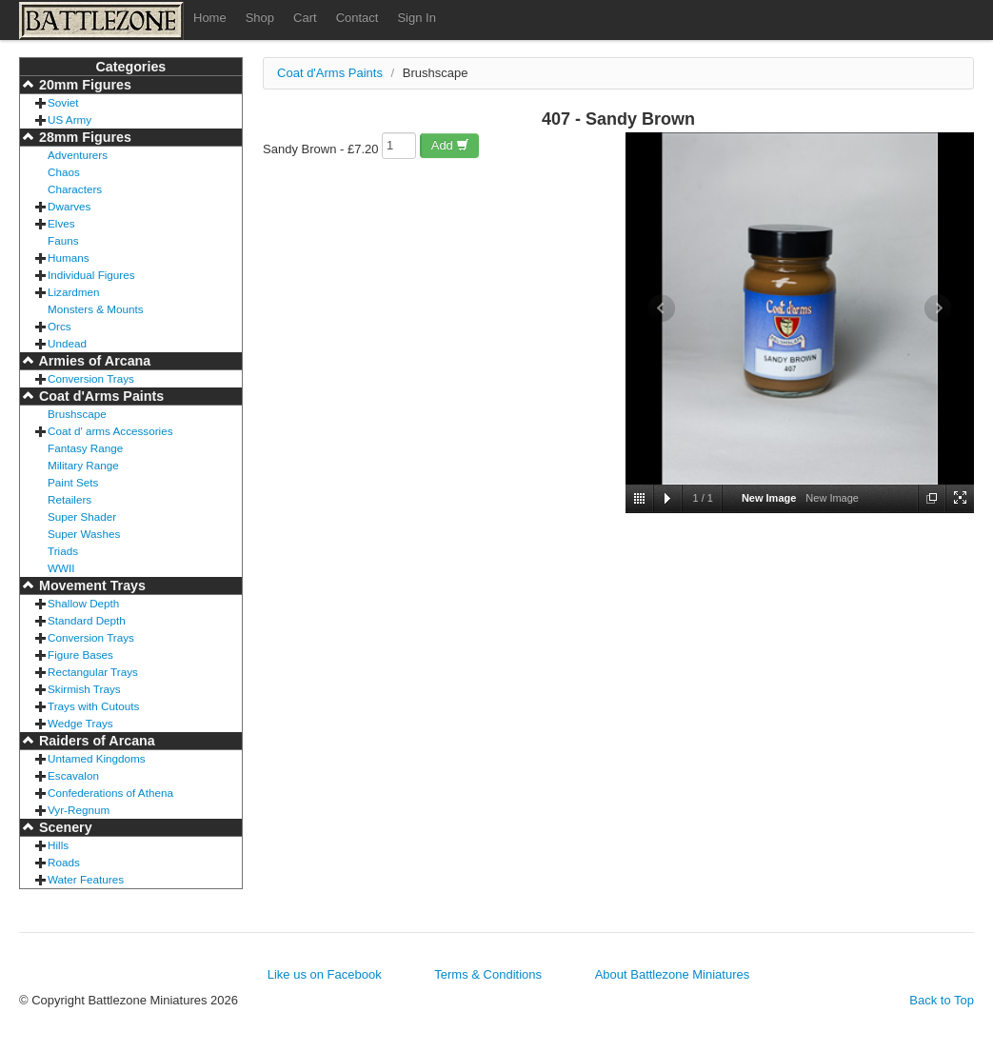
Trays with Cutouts (93, 706)
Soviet (63, 102)
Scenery (63, 827)
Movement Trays (90, 585)
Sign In (416, 17)
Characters (75, 189)
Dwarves (69, 206)
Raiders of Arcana (95, 740)
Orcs (59, 326)
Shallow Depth (83, 603)
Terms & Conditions (488, 974)
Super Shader (82, 516)
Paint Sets (73, 482)
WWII (61, 568)
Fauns (63, 240)
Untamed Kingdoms (97, 758)
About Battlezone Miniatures (672, 974)
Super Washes (84, 533)
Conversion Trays (91, 378)
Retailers (69, 499)
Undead (67, 343)
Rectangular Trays (93, 671)
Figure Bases (80, 654)
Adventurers (78, 155)
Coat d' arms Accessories (110, 431)
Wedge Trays (80, 723)
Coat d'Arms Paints (99, 396)
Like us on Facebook (325, 974)
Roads (64, 862)
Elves (61, 223)
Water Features (86, 879)
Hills (58, 845)
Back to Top (941, 1000)
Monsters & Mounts (96, 309)
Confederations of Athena (110, 792)
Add (450, 145)
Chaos (64, 172)
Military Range (83, 465)
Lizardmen (74, 292)
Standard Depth (87, 620)
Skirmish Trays (84, 689)
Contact (357, 17)
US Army (69, 119)
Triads (63, 551)
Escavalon (73, 775)
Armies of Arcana (92, 360)
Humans (68, 257)
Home (210, 17)
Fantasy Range (85, 448)
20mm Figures (83, 84)
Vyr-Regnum (78, 810)
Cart (305, 17)
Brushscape (77, 413)
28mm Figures (83, 137)
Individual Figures (91, 274)
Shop (260, 17)
